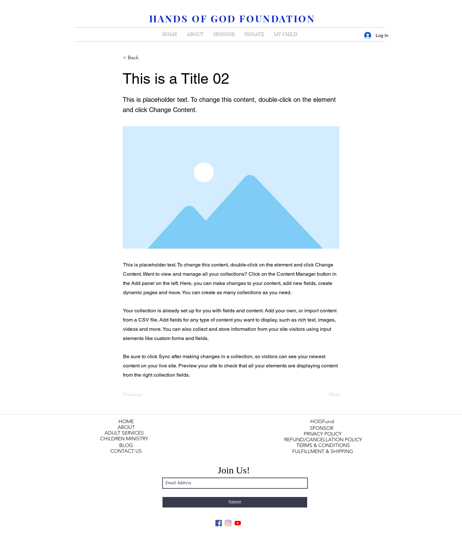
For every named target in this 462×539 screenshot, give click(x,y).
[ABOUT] (126, 427)
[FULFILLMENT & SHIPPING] (322, 451)
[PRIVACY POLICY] (322, 434)
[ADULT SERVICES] (124, 433)
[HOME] (126, 421)
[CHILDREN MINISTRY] (124, 439)
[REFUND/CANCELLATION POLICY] (323, 440)
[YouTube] (238, 523)
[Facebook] (218, 523)
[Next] (324, 394)
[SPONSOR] (321, 428)
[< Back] (144, 57)
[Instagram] (228, 523)
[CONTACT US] (126, 451)
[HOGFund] (322, 421)
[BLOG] (126, 445)
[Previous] (144, 394)
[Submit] (234, 502)
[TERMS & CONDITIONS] (323, 445)
